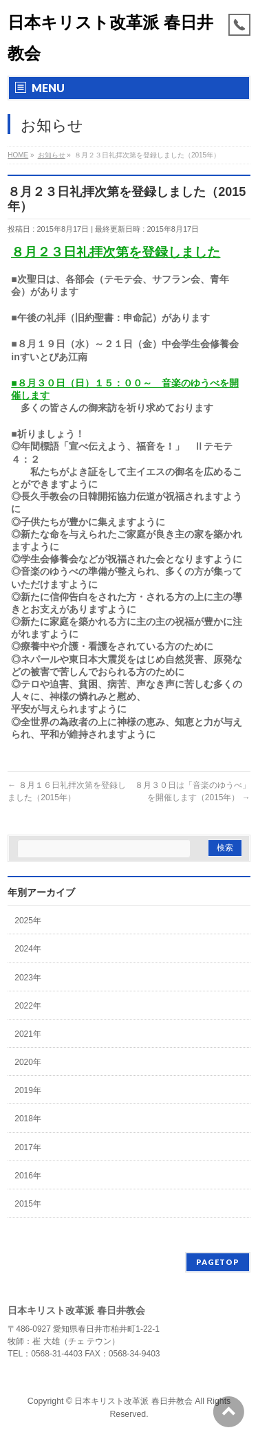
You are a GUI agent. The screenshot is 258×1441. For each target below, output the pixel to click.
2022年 (27, 1006)
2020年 (27, 1062)
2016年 (27, 1175)
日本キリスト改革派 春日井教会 (133, 1401)
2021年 (27, 1034)
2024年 (27, 949)
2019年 (27, 1090)
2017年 (27, 1147)
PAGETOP (217, 1261)
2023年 (27, 977)
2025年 (27, 920)
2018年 (27, 1118)
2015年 (27, 1204)
